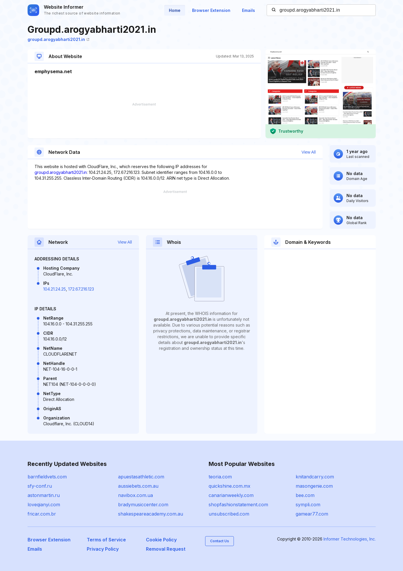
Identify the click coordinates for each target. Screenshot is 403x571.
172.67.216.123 (81, 289)
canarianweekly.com (231, 495)
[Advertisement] (144, 120)
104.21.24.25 (54, 289)
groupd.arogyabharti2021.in (58, 39)
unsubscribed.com (229, 514)
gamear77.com (312, 514)
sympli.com (308, 504)
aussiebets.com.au (138, 486)
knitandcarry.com (315, 477)
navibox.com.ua (135, 495)
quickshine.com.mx (229, 486)
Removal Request (165, 549)
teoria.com (220, 477)
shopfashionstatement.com (238, 504)
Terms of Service (106, 540)
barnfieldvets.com (47, 477)
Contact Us (219, 541)
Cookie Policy (161, 540)
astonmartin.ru (44, 495)
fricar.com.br (42, 514)
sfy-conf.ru (40, 486)
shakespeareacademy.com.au (150, 514)
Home (174, 10)
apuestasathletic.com (141, 477)
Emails (248, 10)
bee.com (305, 495)
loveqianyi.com (44, 504)
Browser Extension (211, 10)
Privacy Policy (103, 549)
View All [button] (308, 152)
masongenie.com (314, 486)
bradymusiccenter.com (143, 504)
